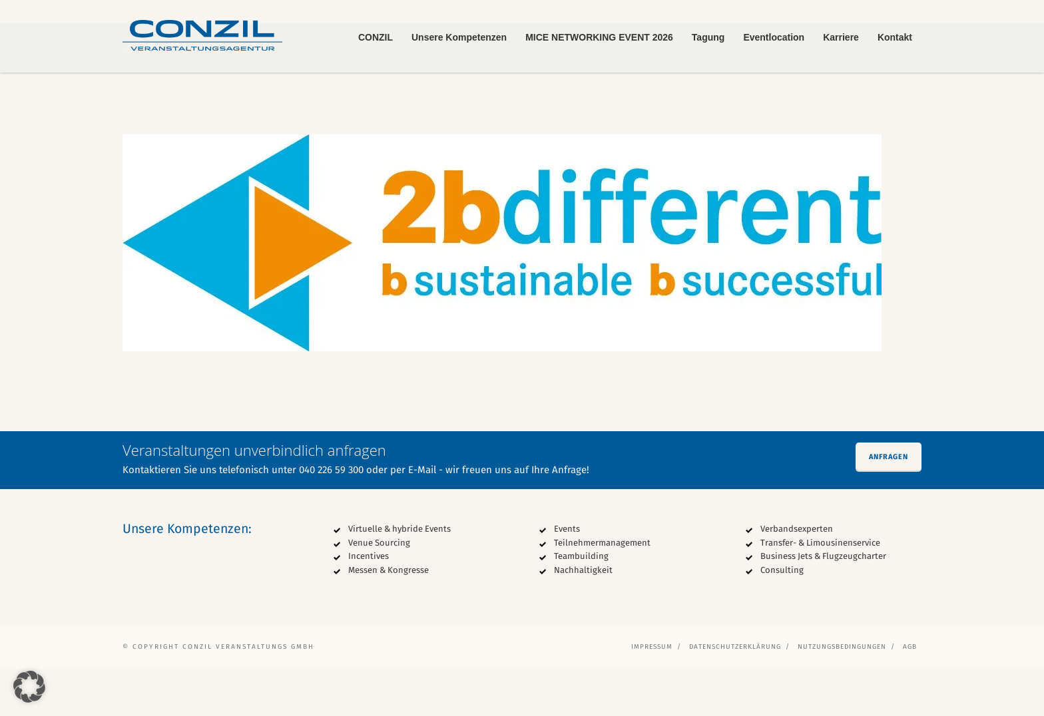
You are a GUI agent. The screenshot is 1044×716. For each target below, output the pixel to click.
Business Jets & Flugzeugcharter (823, 604)
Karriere (841, 37)
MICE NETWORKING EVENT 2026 (599, 37)
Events (567, 576)
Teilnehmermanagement (602, 590)
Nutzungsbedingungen (842, 694)
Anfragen (888, 504)
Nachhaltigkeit (583, 618)
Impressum (651, 694)
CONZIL (375, 37)
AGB (910, 694)
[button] (29, 686)
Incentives (368, 604)
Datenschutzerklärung (735, 694)
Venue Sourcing (379, 590)
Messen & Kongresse (388, 618)
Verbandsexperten (796, 576)
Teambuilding (581, 604)
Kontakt (895, 37)
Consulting (782, 618)
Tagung (708, 37)
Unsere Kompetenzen (459, 37)
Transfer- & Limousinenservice (820, 590)
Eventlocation (773, 37)
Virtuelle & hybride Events (399, 576)
